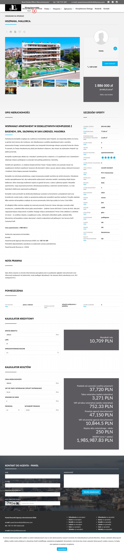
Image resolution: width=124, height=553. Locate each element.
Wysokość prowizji (32, 406)
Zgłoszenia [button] (68, 9)
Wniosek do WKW (12, 397)
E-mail (7, 481)
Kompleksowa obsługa (84, 9)
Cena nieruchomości (13, 379)
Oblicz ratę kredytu (106, 95)
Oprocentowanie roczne (15, 349)
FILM (32, 11)
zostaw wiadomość (110, 63)
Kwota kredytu (11, 331)
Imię (6, 472)
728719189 (92, 67)
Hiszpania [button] (57, 9)
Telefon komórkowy (13, 490)
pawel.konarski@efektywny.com (91, 2)
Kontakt (106, 9)
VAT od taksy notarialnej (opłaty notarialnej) (23, 388)
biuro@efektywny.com (18, 531)
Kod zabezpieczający (13, 499)
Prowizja (8, 406)
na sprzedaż (106, 517)
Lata (6, 340)
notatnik (98, 9)
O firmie (39, 9)
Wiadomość (68, 472)
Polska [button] (47, 9)
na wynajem (77, 517)
